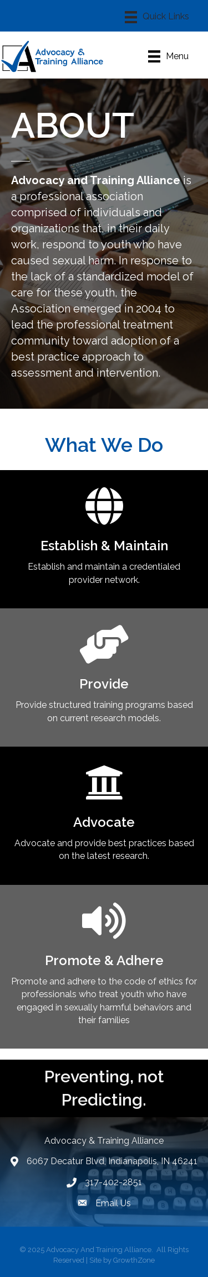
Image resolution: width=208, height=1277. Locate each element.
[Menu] (157, 17)
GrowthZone (134, 1260)
